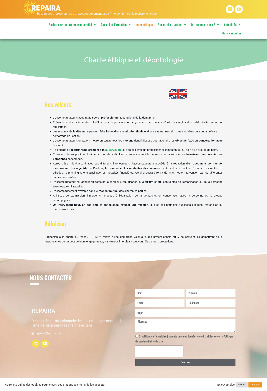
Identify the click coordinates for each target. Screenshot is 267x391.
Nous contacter (231, 33)
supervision (113, 149)
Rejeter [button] (241, 384)
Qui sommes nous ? (205, 24)
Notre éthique (144, 24)
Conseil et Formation (116, 24)
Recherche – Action (172, 24)
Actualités (232, 24)
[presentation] (159, 351)
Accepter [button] (255, 384)
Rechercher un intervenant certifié (72, 24)
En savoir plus (226, 384)
